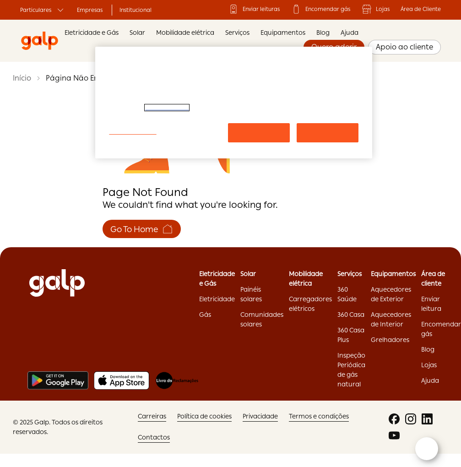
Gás (205, 314)
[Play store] (57, 380)
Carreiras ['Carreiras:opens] (152, 416)
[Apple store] (121, 380)
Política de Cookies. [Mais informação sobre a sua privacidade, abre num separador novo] (167, 107)
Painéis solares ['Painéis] (251, 294)
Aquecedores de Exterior (391, 294)
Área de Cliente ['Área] (421, 9)
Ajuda (349, 32)
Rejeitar (259, 132)
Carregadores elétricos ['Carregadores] (310, 304)
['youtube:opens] (394, 435)
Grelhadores (390, 340)
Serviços (237, 32)
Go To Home (141, 228)
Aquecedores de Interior (391, 319)
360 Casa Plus (350, 335)
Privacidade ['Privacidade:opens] (260, 416)
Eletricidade (217, 299)
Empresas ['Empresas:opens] (90, 10)
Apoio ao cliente (404, 47)
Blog (323, 32)
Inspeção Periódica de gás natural (351, 369)
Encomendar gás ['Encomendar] (320, 9)
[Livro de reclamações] (177, 380)
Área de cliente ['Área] (433, 279)
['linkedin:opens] (427, 418)
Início (22, 78)
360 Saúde (347, 294)
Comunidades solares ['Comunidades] (261, 319)
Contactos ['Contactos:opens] (154, 437)
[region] (233, 102)
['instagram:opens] (410, 418)
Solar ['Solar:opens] (248, 274)
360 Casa (350, 314)
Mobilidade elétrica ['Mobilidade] (306, 279)
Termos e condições (319, 416)
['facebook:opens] (394, 418)
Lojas (375, 9)
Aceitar (327, 132)
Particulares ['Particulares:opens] (43, 10)
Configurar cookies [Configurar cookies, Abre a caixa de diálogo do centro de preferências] (132, 132)
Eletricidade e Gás (92, 32)
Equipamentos (282, 32)
